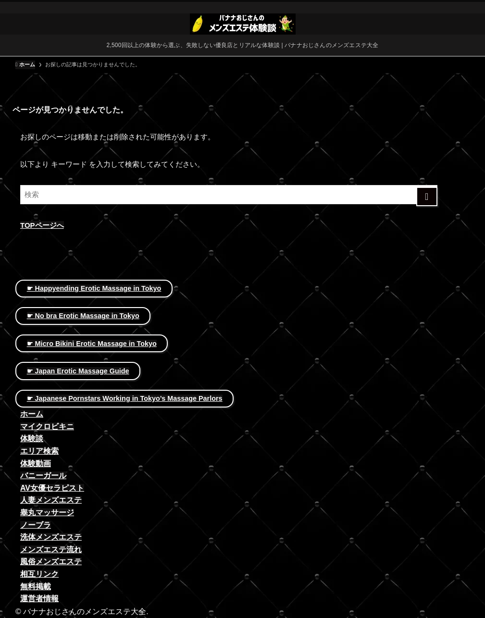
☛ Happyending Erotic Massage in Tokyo (94, 288)
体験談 (31, 438)
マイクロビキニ (47, 426)
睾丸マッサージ (47, 512)
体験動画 (35, 463)
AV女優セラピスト (52, 488)
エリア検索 (39, 451)
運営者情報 (39, 598)
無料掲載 (35, 586)
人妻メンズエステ (51, 500)
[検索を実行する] (427, 196)
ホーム (31, 414)
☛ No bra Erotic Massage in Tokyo (83, 316)
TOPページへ (42, 225)
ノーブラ (35, 525)
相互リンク (39, 574)
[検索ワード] (228, 194)
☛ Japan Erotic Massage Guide (78, 371)
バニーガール (43, 475)
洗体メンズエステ (51, 537)
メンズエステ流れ (51, 549)
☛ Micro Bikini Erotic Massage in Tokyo (92, 343)
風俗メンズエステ (51, 561)
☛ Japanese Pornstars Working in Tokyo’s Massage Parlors (125, 398)
